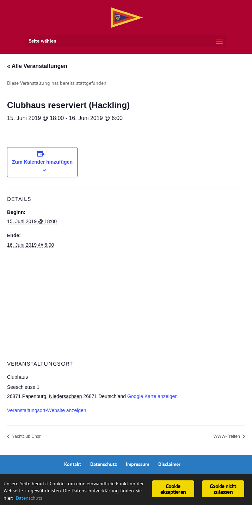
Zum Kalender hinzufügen (42, 162)
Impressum (137, 464)
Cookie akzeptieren (173, 488)
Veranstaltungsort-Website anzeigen (46, 410)
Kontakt (72, 464)
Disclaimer (169, 464)
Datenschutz (103, 464)
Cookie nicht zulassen (223, 488)
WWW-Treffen (227, 436)
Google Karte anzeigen (152, 396)
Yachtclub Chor (26, 436)
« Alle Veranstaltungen (37, 66)
